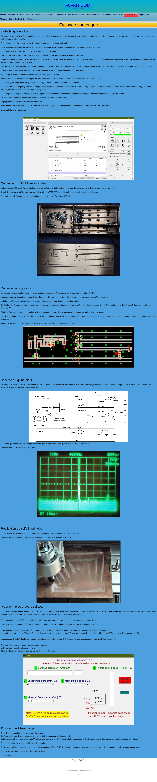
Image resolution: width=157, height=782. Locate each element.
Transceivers (92, 15)
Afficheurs (60, 15)
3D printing (143, 15)
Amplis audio (26, 15)
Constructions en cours (111, 15)
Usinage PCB (130, 15)
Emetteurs (13, 15)
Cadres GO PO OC (17, 19)
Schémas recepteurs (44, 15)
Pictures (3, 19)
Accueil (3, 15)
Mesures (32, 19)
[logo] (78, 6)
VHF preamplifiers (76, 15)
